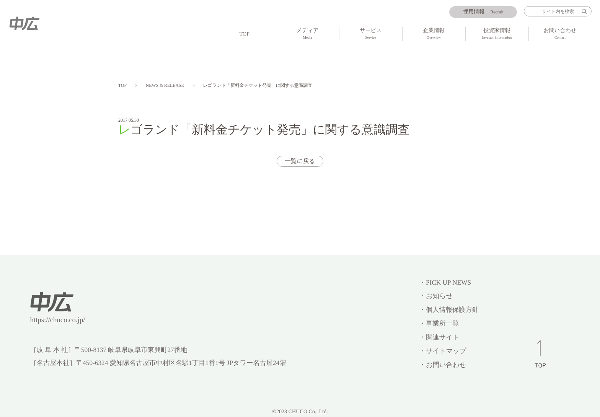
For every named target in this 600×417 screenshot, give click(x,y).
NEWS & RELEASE (165, 85)
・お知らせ (436, 296)
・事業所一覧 (439, 323)
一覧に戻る (300, 161)
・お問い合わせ (442, 364)
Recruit (483, 11)
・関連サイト (439, 337)
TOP (244, 34)
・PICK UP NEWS (445, 282)
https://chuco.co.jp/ (57, 320)
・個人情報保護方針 (449, 309)
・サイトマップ (442, 351)
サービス (370, 34)
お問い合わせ (560, 34)
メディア (307, 34)
